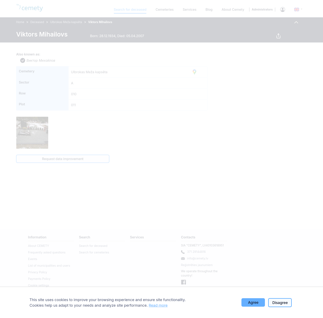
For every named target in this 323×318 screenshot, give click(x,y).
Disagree (280, 302)
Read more (158, 305)
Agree (253, 302)
